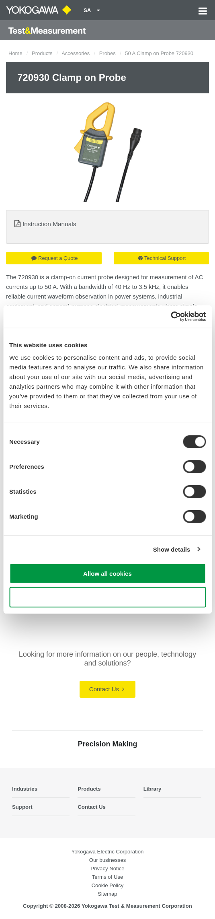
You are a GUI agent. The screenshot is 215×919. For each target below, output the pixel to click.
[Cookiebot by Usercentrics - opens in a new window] (170, 316)
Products (42, 53)
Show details (171, 549)
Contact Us (106, 689)
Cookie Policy (108, 885)
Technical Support (162, 258)
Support (22, 807)
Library (152, 789)
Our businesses (107, 860)
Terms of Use (107, 877)
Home (15, 53)
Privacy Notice (107, 868)
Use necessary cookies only (107, 596)
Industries (24, 789)
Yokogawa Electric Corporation (108, 852)
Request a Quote (54, 258)
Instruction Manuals (49, 223)
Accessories (75, 53)
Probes (107, 53)
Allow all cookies (107, 573)
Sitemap (107, 894)
